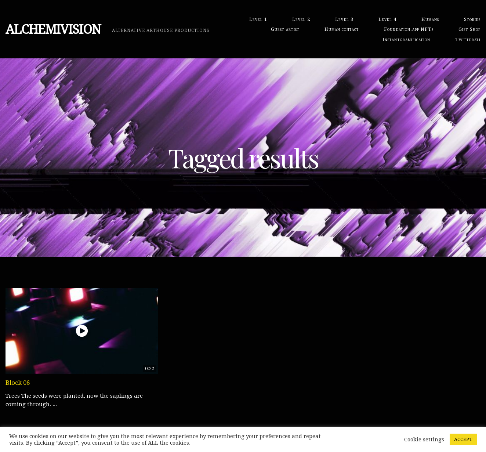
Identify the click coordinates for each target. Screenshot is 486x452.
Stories (472, 19)
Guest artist (285, 29)
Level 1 (258, 19)
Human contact (341, 29)
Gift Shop (469, 29)
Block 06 (18, 382)
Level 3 (344, 19)
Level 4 (387, 19)
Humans (430, 19)
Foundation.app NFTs (408, 29)
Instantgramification (406, 39)
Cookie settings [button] (424, 439)
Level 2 (301, 19)
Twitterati (467, 39)
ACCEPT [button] (463, 439)
